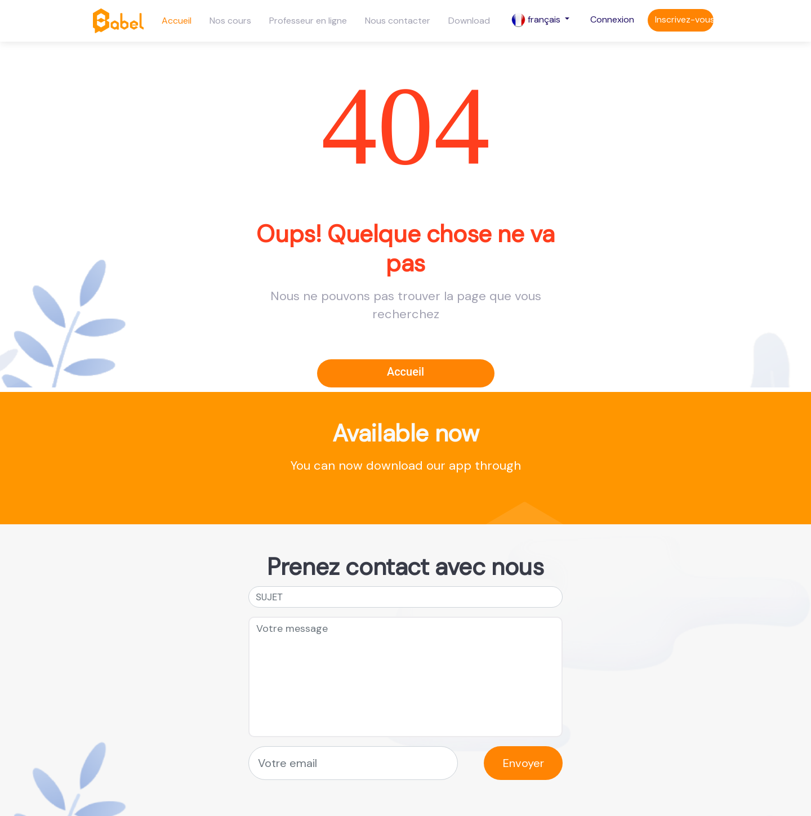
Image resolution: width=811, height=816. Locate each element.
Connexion (612, 19)
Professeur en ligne (308, 20)
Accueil (176, 20)
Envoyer (523, 763)
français (537, 20)
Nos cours (230, 20)
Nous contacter (397, 20)
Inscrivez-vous (684, 19)
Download (469, 20)
